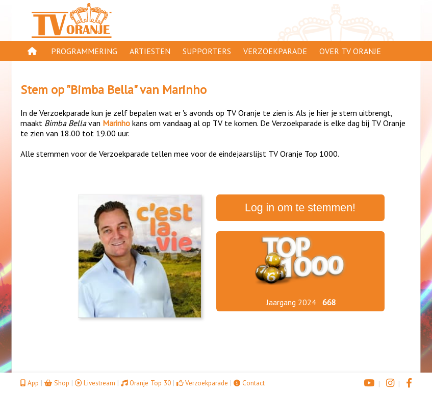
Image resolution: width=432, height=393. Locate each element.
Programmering (84, 51)
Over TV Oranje (350, 51)
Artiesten (150, 51)
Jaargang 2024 (291, 302)
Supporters (207, 51)
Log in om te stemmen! (300, 208)
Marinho (184, 89)
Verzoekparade (275, 51)
